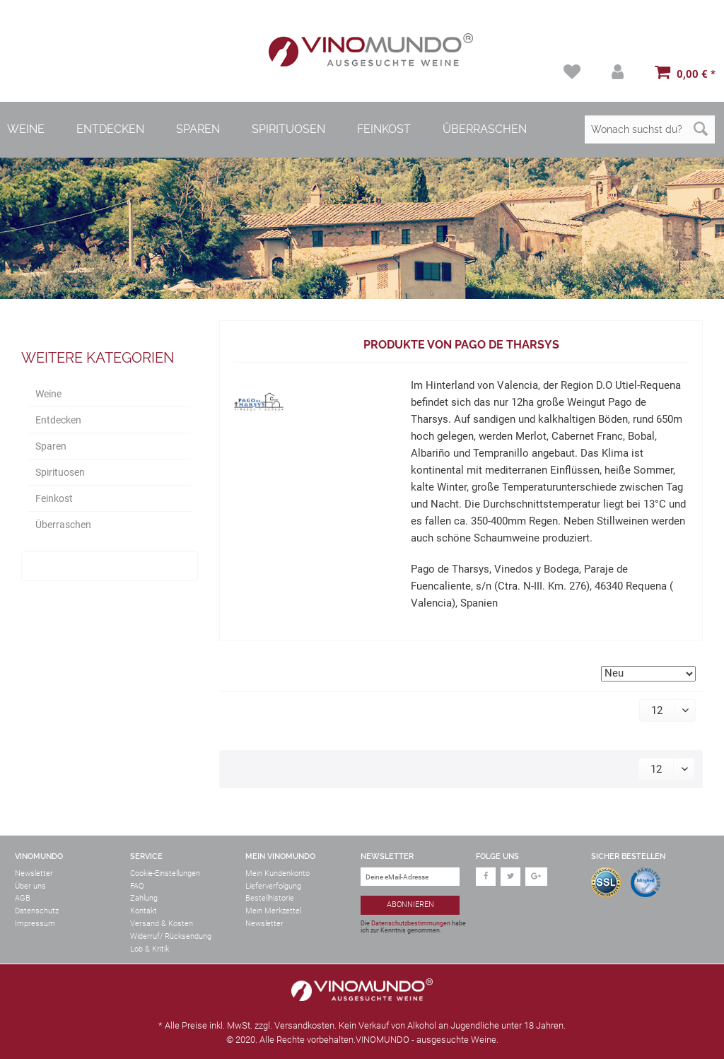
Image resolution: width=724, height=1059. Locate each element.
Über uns (30, 886)
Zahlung (144, 898)
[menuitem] (574, 72)
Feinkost (54, 498)
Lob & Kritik (149, 949)
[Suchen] (701, 129)
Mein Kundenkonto (277, 873)
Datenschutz (37, 910)
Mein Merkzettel (273, 910)
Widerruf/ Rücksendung (170, 936)
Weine (48, 393)
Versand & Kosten (161, 923)
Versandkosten (304, 1025)
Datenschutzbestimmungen (410, 923)
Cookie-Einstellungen (165, 873)
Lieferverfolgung (273, 886)
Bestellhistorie (269, 898)
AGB (22, 898)
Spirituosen (60, 472)
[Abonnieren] (410, 905)
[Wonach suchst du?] (650, 129)
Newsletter (34, 873)
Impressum (35, 923)
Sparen (50, 446)
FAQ (137, 886)
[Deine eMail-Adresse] (410, 877)
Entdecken (58, 420)
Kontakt (143, 910)
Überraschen (63, 524)
